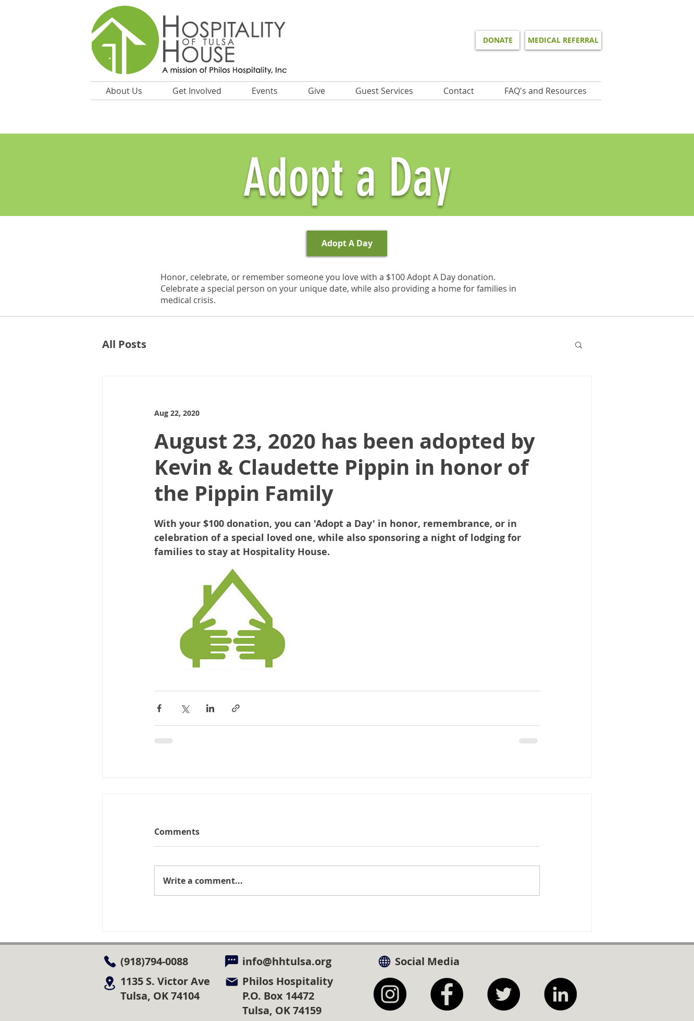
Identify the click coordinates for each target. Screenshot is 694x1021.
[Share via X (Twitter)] (185, 708)
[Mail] (231, 981)
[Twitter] (503, 994)
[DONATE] (497, 40)
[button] (265, 91)
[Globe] (384, 961)
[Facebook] (446, 994)
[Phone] (109, 961)
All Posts (124, 344)
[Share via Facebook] (159, 708)
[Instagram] (390, 994)
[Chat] (231, 961)
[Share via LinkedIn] (210, 708)
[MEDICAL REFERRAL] (563, 40)
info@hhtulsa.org (286, 961)
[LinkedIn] (560, 994)
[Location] (109, 983)
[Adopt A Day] (347, 243)
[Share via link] (236, 708)
